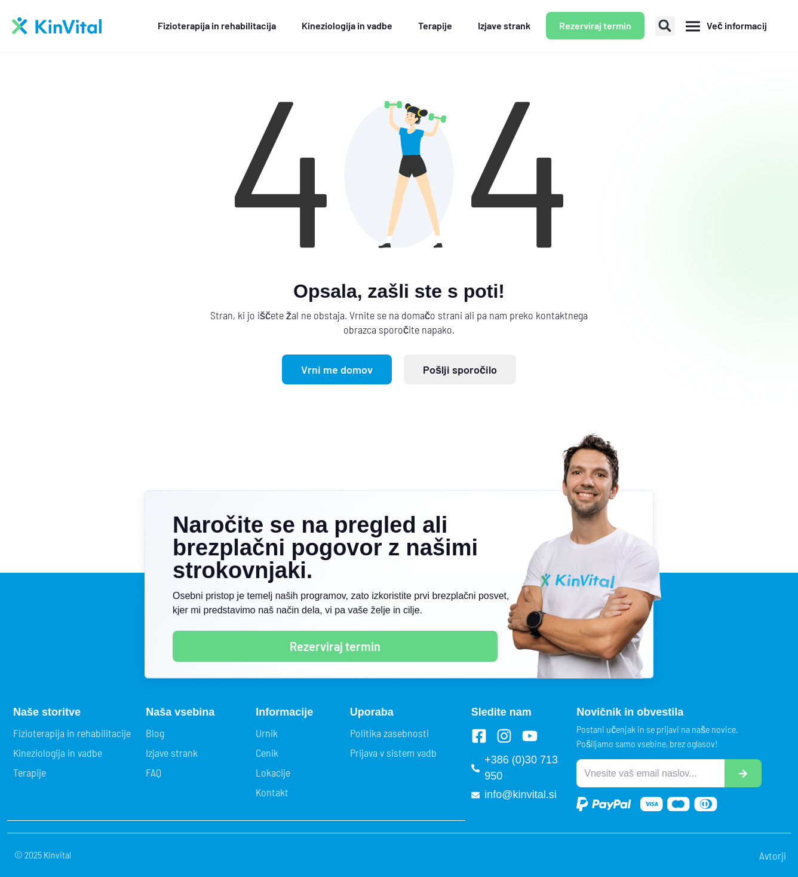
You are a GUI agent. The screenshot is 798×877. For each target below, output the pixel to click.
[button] (665, 26)
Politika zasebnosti (389, 733)
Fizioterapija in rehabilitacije (72, 733)
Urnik (267, 733)
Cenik (267, 752)
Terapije (29, 772)
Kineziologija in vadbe (57, 752)
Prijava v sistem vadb (393, 752)
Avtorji (772, 855)
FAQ (153, 772)
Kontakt (272, 792)
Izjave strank (172, 752)
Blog (155, 733)
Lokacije (273, 772)
